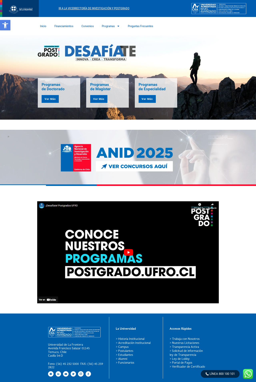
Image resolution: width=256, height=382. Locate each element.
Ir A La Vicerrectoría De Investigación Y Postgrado (94, 8)
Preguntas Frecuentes (140, 26)
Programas (111, 26)
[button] (5, 25)
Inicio (43, 26)
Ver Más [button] (50, 98)
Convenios (87, 26)
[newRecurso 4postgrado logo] (19, 16)
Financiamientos (63, 26)
